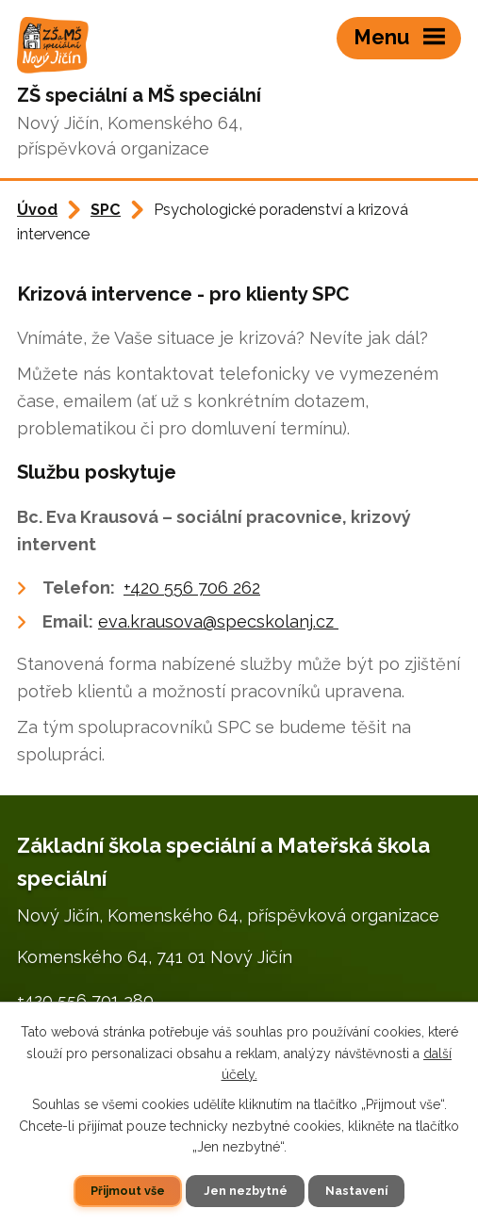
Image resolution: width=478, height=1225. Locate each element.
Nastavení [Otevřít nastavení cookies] (356, 1191)
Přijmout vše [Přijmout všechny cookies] (128, 1191)
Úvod (37, 210)
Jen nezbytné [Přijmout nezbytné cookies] (246, 1191)
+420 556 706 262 (192, 587)
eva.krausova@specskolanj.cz (218, 621)
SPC (106, 210)
